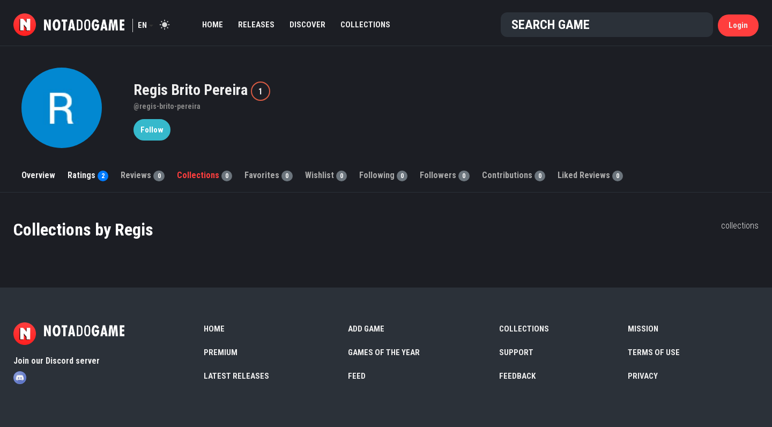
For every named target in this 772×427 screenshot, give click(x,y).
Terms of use (654, 352)
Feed (357, 376)
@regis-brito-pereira (167, 106)
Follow (152, 130)
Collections (365, 25)
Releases (256, 25)
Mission (643, 329)
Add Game (366, 329)
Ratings (88, 175)
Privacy (643, 376)
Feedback (517, 376)
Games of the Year (384, 352)
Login (738, 25)
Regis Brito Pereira (192, 90)
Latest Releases (236, 376)
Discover (307, 25)
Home (212, 25)
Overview (38, 175)
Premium (220, 352)
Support (516, 352)
